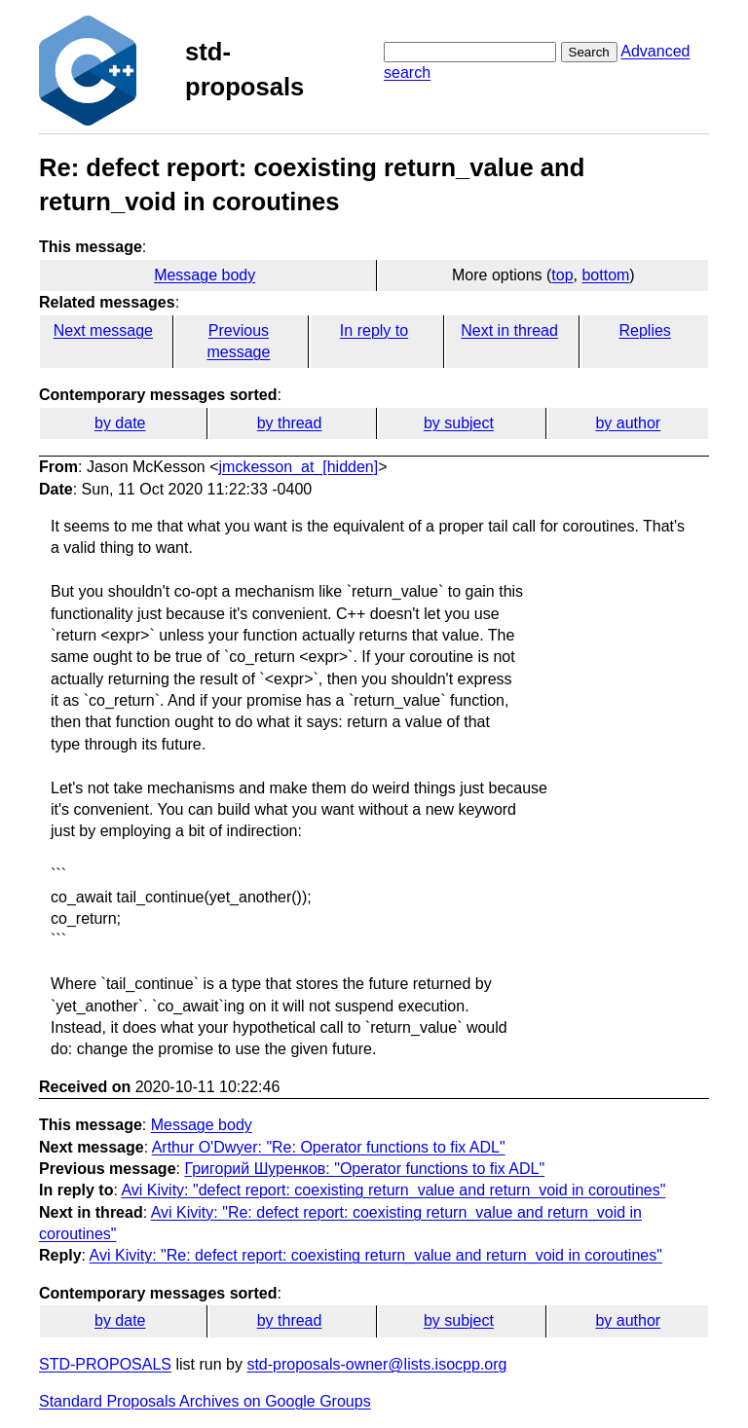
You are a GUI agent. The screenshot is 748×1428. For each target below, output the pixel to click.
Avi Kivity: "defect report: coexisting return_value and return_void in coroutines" (393, 1190)
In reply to (374, 330)
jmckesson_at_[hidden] (299, 466)
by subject (459, 423)
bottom (605, 275)
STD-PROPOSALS (105, 1364)
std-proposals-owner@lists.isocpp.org (376, 1364)
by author (627, 423)
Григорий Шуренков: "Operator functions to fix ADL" (364, 1168)
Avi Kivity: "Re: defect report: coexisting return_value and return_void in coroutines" (376, 1255)
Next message (103, 330)
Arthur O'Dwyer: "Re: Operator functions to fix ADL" (328, 1147)
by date (119, 423)
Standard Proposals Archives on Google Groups (205, 1401)
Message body (204, 275)
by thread (289, 423)
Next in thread (509, 330)
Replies (644, 330)
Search (589, 52)
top (562, 275)
